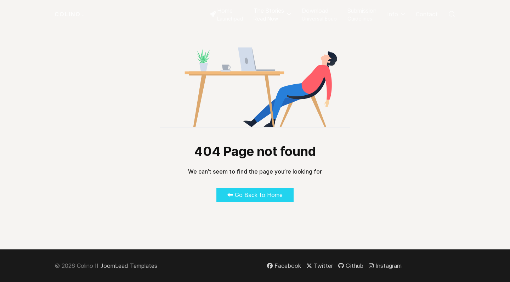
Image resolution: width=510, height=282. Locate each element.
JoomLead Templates (128, 265)
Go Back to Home (255, 194)
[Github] (350, 265)
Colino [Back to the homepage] (69, 14)
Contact (427, 14)
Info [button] (396, 14)
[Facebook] (284, 265)
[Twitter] (319, 265)
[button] (272, 14)
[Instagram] (385, 265)
